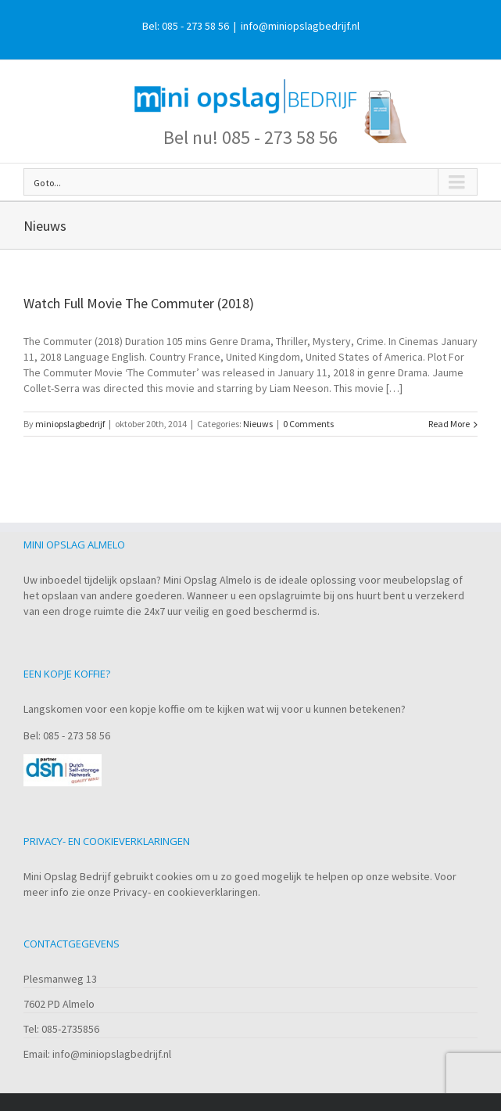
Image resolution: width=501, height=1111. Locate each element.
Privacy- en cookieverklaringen (185, 892)
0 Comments (308, 424)
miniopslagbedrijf (70, 424)
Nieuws (258, 424)
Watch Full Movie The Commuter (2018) (138, 303)
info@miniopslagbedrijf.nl (300, 26)
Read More (449, 424)
